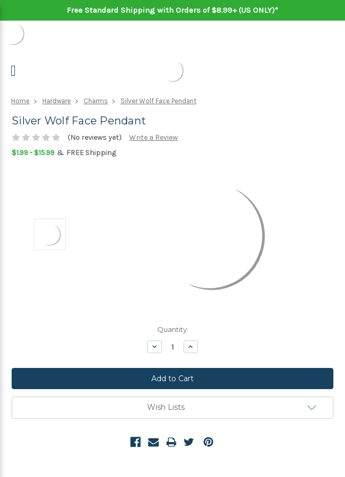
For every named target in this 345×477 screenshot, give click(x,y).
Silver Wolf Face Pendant (158, 101)
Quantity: (172, 329)
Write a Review (153, 137)
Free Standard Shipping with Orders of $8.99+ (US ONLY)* (172, 10)
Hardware (56, 101)
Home (20, 101)
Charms (96, 101)
